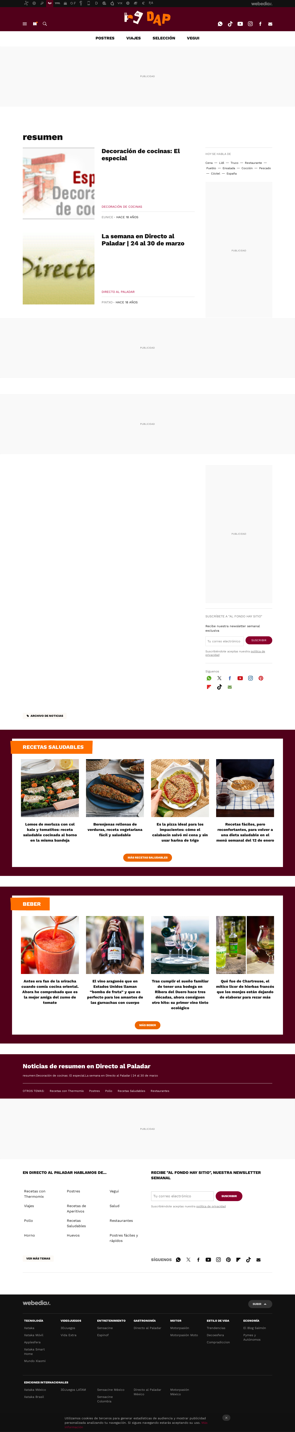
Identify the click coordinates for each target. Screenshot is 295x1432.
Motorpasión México (179, 1392)
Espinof (103, 1335)
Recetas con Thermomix (67, 1091)
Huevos (73, 1235)
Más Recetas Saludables (148, 857)
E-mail (270, 23)
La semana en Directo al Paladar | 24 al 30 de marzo (143, 239)
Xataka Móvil (33, 1335)
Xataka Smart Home (34, 1352)
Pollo (108, 1091)
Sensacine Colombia (105, 1399)
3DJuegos (68, 1328)
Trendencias (216, 1328)
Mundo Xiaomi (35, 1361)
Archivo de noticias (47, 715)
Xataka (29, 1328)
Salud (114, 1206)
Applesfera (32, 1342)
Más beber (147, 1025)
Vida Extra (68, 1335)
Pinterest (260, 677)
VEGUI (193, 38)
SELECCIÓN (164, 38)
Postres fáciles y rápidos (124, 1238)
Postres (94, 1091)
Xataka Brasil (34, 1397)
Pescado (265, 168)
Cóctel (215, 173)
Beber (32, 904)
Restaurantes (160, 1091)
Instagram (250, 23)
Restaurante (253, 162)
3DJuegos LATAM (73, 1389)
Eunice (107, 217)
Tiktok (230, 23)
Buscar (44, 23)
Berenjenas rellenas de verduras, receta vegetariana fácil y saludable (115, 829)
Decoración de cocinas (122, 206)
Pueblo (211, 168)
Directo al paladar (118, 292)
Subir (257, 1304)
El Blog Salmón (254, 1328)
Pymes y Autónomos (251, 1337)
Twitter (219, 677)
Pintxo (107, 302)
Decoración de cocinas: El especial (141, 154)
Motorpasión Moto (184, 1335)
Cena (209, 162)
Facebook (260, 23)
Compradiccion (218, 1342)
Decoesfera (215, 1335)
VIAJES (133, 38)
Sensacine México (110, 1389)
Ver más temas (38, 1258)
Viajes (29, 1206)
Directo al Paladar (147, 1328)
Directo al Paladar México (147, 1392)
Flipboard (209, 686)
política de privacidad (211, 1206)
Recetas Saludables (131, 1091)
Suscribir (258, 640)
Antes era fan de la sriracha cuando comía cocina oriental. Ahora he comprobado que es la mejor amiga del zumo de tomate (50, 992)
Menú (24, 23)
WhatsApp (220, 23)
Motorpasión (179, 1328)
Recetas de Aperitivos (76, 1208)
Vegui (114, 1191)
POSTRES (105, 38)
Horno (29, 1235)
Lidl (221, 162)
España (232, 173)
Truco (234, 162)
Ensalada (229, 168)
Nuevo (34, 23)
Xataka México (35, 1389)
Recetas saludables (53, 747)
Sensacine (105, 1328)
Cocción (247, 168)
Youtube (240, 23)
